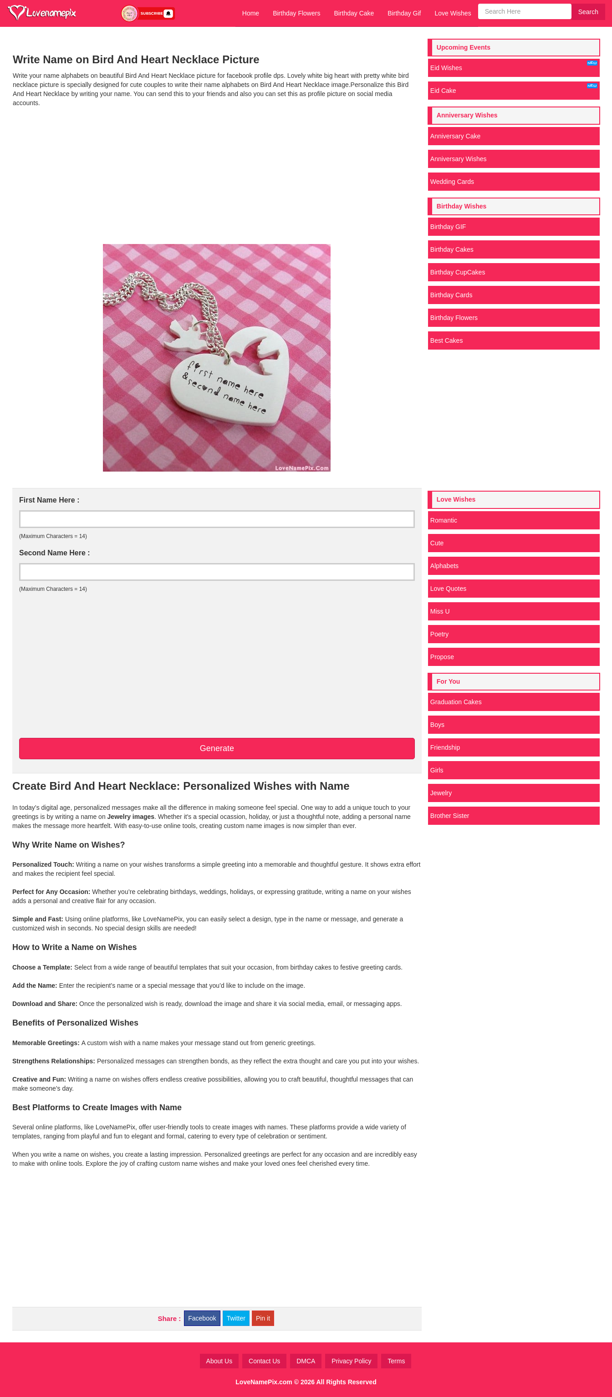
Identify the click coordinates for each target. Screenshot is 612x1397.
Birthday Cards (451, 295)
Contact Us (264, 1361)
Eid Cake (513, 88)
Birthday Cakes (452, 249)
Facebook (202, 1318)
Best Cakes (446, 340)
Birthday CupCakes (457, 272)
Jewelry (441, 793)
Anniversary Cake (455, 136)
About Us (219, 1361)
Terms (396, 1361)
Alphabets (444, 565)
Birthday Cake (354, 13)
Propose (442, 656)
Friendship (445, 747)
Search (588, 11)
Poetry (439, 634)
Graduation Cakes (456, 702)
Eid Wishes (513, 66)
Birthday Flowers (296, 13)
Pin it (263, 1318)
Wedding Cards (452, 181)
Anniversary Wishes (458, 159)
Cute (437, 543)
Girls (437, 770)
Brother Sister (449, 815)
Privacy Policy (351, 1361)
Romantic (443, 520)
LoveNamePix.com (263, 1382)
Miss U (440, 611)
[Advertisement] (217, 175)
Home (250, 13)
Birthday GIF (448, 226)
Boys (437, 724)
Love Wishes (452, 13)
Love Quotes (448, 588)
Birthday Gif (404, 13)
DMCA (305, 1361)
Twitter (236, 1318)
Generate (217, 748)
